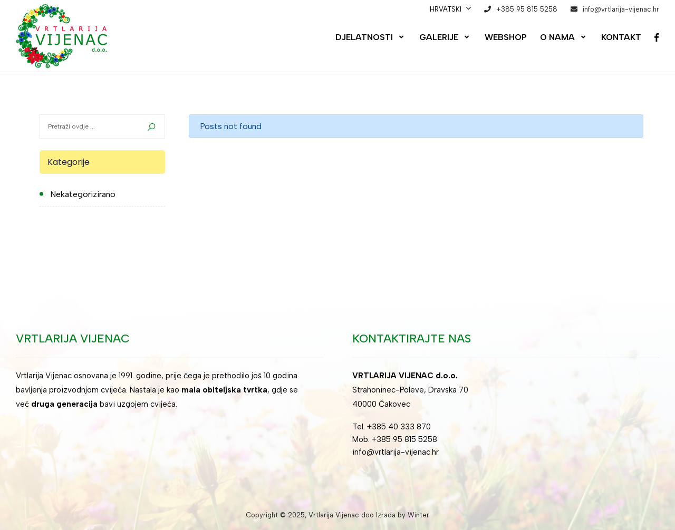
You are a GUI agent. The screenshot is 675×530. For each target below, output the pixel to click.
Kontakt (621, 37)
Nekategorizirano (82, 194)
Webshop (506, 37)
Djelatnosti (364, 37)
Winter (418, 515)
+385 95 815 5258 (526, 9)
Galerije (438, 37)
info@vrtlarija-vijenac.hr (621, 9)
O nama (557, 37)
